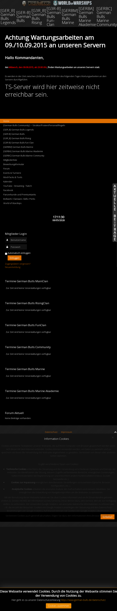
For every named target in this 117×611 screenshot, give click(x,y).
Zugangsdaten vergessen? (17, 263)
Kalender (7, 181)
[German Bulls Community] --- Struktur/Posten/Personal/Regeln (34, 125)
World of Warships (12, 203)
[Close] (113, 437)
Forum (6, 168)
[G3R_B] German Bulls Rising (17, 138)
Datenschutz (51, 431)
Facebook (8, 190)
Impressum (66, 431)
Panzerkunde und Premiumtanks (19, 194)
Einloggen (14, 257)
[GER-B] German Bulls (14, 133)
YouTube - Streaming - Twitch (17, 185)
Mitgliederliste (10, 159)
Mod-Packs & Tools (12, 177)
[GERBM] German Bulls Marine (18, 146)
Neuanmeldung (12, 267)
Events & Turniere (12, 172)
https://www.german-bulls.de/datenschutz (83, 600)
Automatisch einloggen (19, 252)
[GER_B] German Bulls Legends (18, 129)
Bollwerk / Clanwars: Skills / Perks (19, 198)
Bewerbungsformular (13, 164)
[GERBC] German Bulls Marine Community (23, 155)
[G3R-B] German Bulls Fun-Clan (18, 142)
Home (6, 120)
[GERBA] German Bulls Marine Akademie (23, 151)
